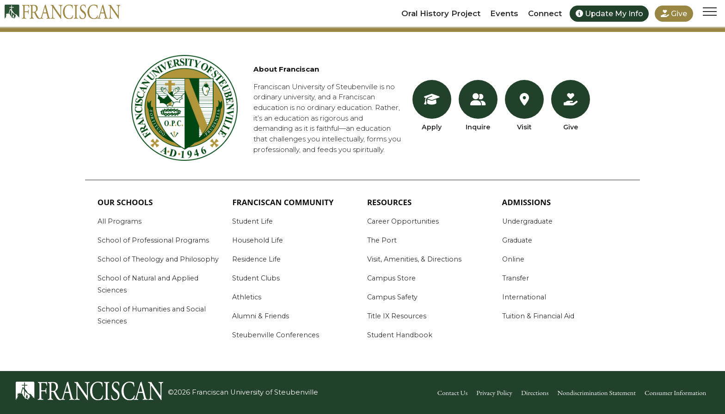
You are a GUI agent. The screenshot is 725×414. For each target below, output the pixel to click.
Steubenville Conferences (275, 335)
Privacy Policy (494, 392)
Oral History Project (440, 13)
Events (504, 13)
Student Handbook (399, 335)
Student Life (252, 221)
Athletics (246, 297)
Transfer (515, 278)
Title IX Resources (396, 316)
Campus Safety (392, 297)
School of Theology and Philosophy (158, 259)
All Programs (119, 221)
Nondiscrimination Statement (596, 392)
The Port (382, 240)
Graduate (517, 240)
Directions (534, 392)
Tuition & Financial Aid (538, 316)
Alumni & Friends (260, 316)
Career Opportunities (403, 221)
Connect (545, 13)
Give (674, 13)
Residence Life (256, 259)
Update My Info (609, 13)
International (524, 297)
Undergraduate (527, 221)
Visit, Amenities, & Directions (414, 259)
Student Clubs (256, 278)
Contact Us (452, 392)
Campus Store (391, 278)
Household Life (257, 240)
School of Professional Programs (153, 240)
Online (513, 259)
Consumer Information (675, 392)
